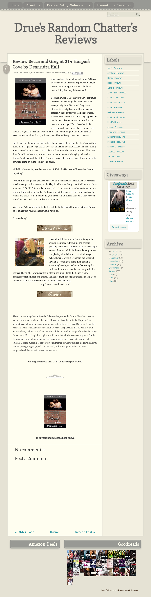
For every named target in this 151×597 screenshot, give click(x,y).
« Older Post (24, 532)
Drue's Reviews (114, 107)
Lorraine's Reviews (116, 137)
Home (15, 5)
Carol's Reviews (115, 88)
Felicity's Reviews (115, 112)
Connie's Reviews (115, 97)
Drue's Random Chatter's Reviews (75, 33)
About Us (33, 5)
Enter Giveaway (119, 227)
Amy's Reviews (114, 68)
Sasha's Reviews (115, 152)
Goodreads (120, 183)
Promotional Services (114, 5)
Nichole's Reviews (116, 147)
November (114, 261)
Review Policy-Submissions (68, 5)
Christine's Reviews (116, 93)
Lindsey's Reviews (116, 132)
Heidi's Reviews (37, 73)
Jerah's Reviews (115, 127)
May (111, 281)
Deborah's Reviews (116, 102)
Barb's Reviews (114, 78)
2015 (115, 251)
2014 (115, 255)
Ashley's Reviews (115, 73)
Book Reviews (24, 73)
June (111, 278)
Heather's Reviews (116, 117)
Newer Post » (85, 532)
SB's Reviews (113, 156)
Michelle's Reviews (116, 142)
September (114, 268)
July (111, 274)
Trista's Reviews (115, 161)
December (114, 258)
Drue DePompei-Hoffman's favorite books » (119, 590)
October (113, 264)
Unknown (58, 73)
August (112, 271)
